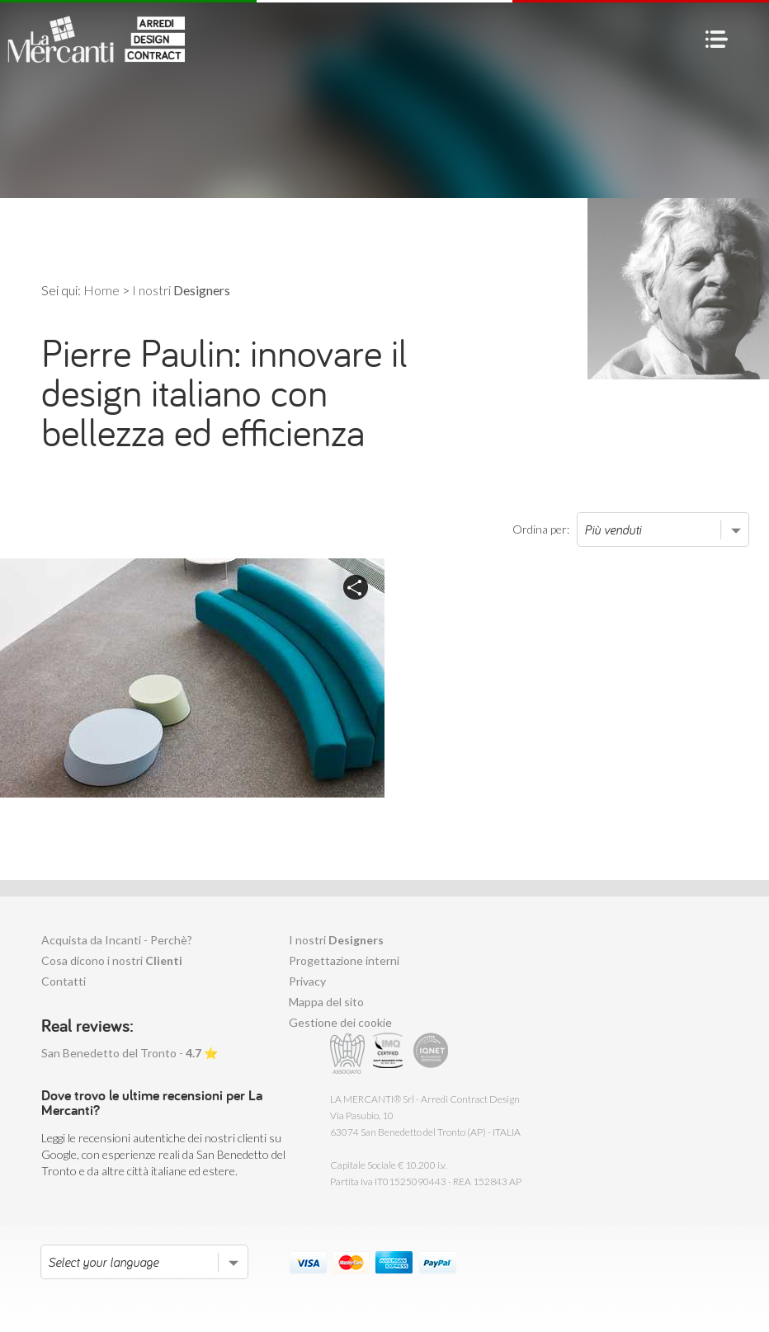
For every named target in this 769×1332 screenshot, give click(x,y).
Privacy (307, 981)
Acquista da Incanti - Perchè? (116, 940)
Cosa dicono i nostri (111, 960)
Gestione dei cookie (340, 1022)
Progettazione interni (344, 960)
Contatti (63, 981)
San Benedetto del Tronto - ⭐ (129, 1053)
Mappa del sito (326, 1002)
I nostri (336, 940)
